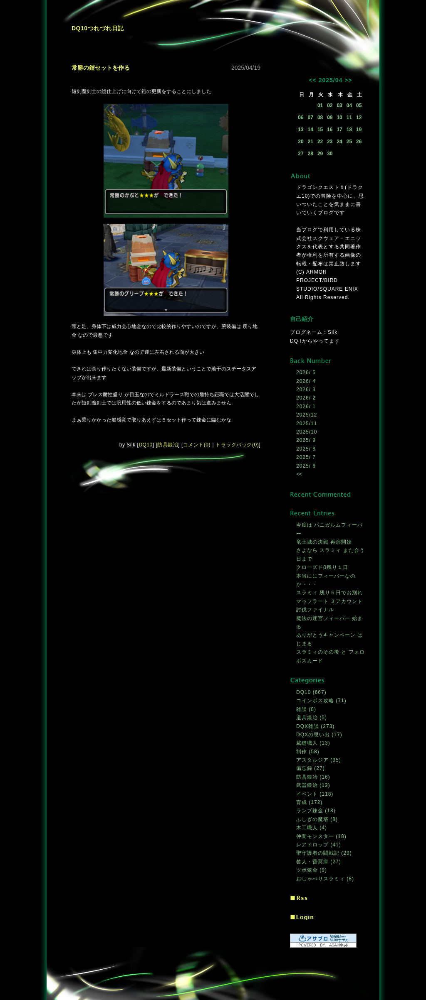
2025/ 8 (306, 449)
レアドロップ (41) (318, 845)
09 (329, 117)
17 (339, 129)
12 (359, 117)
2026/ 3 (306, 389)
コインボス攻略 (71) (321, 700)
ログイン (302, 917)
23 (329, 142)
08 (320, 117)
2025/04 (331, 80)
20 (300, 142)
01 (320, 105)
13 (300, 129)
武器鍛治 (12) (313, 785)
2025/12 (306, 415)
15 (320, 129)
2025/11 (306, 423)
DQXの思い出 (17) (319, 735)
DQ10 (145, 445)
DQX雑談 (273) (315, 726)
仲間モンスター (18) (321, 836)
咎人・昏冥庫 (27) (318, 862)
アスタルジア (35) (318, 760)
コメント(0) (197, 445)
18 (349, 129)
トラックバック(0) (237, 445)
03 (339, 105)
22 (320, 142)
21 (310, 142)
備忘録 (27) (310, 768)
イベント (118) (314, 794)
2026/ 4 (306, 381)
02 (329, 105)
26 (359, 142)
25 (349, 142)
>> (348, 80)
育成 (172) (309, 802)
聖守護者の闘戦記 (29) (324, 853)
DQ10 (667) (311, 692)
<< (312, 80)
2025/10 (306, 432)
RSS (299, 898)
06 (300, 117)
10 (339, 117)
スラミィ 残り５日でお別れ (329, 593)
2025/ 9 (306, 440)
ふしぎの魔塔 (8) (317, 819)
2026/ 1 (306, 406)
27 (300, 154)
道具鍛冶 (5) (311, 718)
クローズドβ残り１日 (322, 567)
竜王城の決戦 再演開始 (324, 542)
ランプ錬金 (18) (316, 811)
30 (329, 154)
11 (349, 117)
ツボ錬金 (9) (311, 870)
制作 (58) (308, 752)
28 (310, 154)
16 (329, 129)
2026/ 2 (306, 398)
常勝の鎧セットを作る (101, 67)
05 (359, 105)
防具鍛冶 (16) (313, 777)
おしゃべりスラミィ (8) (325, 879)
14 (310, 129)
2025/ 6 (306, 466)
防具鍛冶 (167, 445)
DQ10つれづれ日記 (98, 28)
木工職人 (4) (311, 828)
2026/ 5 (306, 372)
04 (349, 105)
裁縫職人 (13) (313, 743)
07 (310, 117)
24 (339, 142)
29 (320, 154)
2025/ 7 (306, 457)
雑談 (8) (306, 709)
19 (359, 129)
